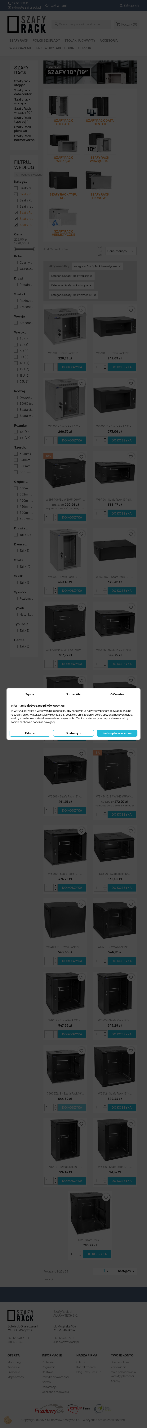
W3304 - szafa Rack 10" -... (65, 353)
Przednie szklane (27, 285)
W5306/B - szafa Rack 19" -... (114, 426)
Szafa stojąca (27, 410)
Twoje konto (122, 1355)
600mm (27, 472)
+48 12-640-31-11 (18, 1338)
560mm (27, 466)
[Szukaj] (81, 24)
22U (25, 382)
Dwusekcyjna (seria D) (27, 397)
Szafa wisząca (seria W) (27, 416)
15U (24, 369)
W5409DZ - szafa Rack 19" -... (65, 947)
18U (25, 376)
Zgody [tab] (29, 694)
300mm (27, 488)
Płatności (48, 1362)
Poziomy (27, 599)
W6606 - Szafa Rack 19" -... (65, 796)
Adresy (115, 1381)
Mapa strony (15, 1377)
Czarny (27, 263)
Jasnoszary (27, 269)
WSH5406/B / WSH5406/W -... (65, 499)
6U (24, 351)
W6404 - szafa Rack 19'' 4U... (114, 499)
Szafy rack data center (23, 92)
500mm (27, 513)
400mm (27, 501)
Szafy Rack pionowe (22, 129)
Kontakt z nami (56, 5)
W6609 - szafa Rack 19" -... (115, 947)
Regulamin (49, 1367)
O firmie (81, 1362)
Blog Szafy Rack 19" (88, 1372)
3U (24, 339)
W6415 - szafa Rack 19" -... (115, 1020)
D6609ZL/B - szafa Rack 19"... (65, 1093)
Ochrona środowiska (55, 1392)
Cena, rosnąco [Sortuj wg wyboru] (121, 251)
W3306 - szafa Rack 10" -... (65, 426)
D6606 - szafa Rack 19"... (115, 873)
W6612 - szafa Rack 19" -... (115, 1093)
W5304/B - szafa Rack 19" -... (114, 353)
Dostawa (47, 1372)
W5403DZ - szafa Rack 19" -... (115, 577)
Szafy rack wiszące (22, 101)
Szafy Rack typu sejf (22, 120)
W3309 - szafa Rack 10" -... (65, 577)
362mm (27, 494)
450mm (27, 507)
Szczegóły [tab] (73, 694)
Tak (25, 535)
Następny (127, 1271)
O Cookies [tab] (117, 694)
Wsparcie (13, 1367)
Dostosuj (73, 733)
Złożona (27, 307)
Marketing (14, 1362)
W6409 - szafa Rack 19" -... (65, 873)
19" (25, 438)
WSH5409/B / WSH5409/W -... (65, 650)
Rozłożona (27, 301)
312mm (27, 454)
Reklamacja (49, 1387)
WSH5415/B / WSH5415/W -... (115, 796)
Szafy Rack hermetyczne (24, 138)
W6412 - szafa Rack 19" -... (65, 1020)
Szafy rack (21, 70)
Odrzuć (30, 733)
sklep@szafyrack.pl (66, 1342)
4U (24, 345)
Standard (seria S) (27, 323)
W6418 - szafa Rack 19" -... (65, 1167)
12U (24, 363)
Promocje (13, 1372)
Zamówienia (118, 1367)
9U (24, 357)
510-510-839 (15, 1342)
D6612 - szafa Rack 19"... (90, 1240)
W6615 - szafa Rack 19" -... (115, 1167)
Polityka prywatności (55, 1377)
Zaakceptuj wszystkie (117, 733)
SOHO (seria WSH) (27, 404)
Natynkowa (27, 615)
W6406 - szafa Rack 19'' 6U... (114, 650)
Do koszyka (72, 367)
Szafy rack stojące (22, 83)
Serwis (46, 1382)
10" (24, 432)
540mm (27, 460)
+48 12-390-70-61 (64, 1338)
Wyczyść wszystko (30, 174)
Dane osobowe (121, 1362)
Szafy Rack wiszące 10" (23, 110)
